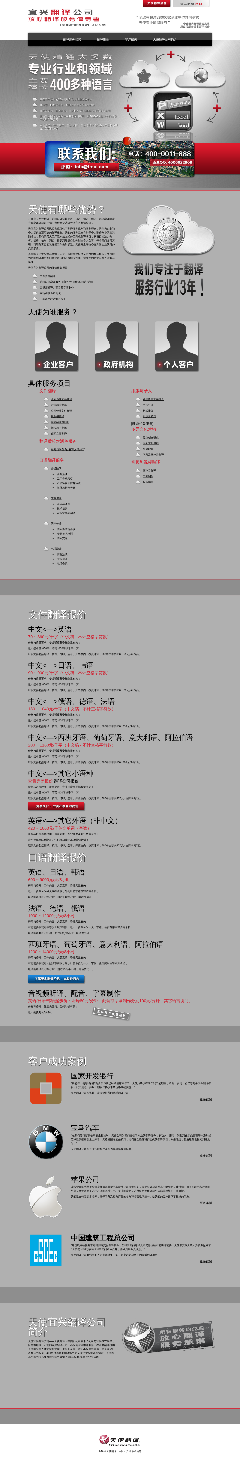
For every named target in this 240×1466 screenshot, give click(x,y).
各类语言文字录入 (153, 399)
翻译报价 (103, 39)
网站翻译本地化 (60, 422)
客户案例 (131, 39)
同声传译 (56, 524)
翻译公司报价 (66, 781)
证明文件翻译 (59, 434)
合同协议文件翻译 (61, 399)
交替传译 (56, 498)
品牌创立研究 (151, 438)
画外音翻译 (149, 471)
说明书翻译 (57, 416)
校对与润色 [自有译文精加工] (68, 449)
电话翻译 (56, 549)
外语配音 (148, 449)
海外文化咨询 (151, 443)
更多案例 (206, 1099)
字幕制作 (148, 476)
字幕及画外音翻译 (153, 455)
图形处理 (148, 405)
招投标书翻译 (59, 428)
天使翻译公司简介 (165, 39)
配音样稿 (148, 482)
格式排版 (148, 411)
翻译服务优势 (72, 39)
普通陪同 (56, 469)
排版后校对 (149, 416)
